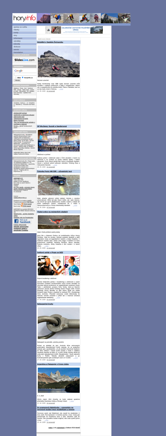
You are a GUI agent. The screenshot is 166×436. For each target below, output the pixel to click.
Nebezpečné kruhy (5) (20, 161)
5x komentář (51, 360)
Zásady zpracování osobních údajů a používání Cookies (21, 228)
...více (61, 89)
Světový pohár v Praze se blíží (50, 252)
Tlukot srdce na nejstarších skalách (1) (24, 161)
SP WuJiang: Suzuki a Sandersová (52, 126)
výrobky (17, 41)
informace (18, 38)
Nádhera (16, 88)
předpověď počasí (20, 113)
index (50, 428)
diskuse (17, 47)
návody (17, 44)
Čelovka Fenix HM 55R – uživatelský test (54, 171)
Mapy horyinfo (19, 120)
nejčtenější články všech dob (22, 152)
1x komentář (51, 248)
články (16, 30)
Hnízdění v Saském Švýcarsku (50, 42)
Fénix (22, 88)
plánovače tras (19, 117)
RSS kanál (27, 204)
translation (18, 52)
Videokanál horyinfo (21, 119)
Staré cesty (25, 89)
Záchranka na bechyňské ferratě (23, 139)
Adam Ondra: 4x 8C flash (21, 140)
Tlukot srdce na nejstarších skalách (52, 212)
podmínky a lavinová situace (24, 115)
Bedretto (18, 104)
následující (61, 428)
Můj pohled (22, 91)
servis (16, 50)
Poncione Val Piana (28, 104)
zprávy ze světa (20, 27)
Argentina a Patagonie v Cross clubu (53, 364)
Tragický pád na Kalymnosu (22, 137)
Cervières (32, 103)
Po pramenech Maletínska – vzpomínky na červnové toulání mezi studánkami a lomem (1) (24, 165)
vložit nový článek (44, 39)
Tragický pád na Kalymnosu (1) (21, 170)
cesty (16, 33)
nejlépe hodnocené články (21, 154)
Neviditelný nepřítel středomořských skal (23, 135)
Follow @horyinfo (20, 225)
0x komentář (51, 91)
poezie (19, 89)
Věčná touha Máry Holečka (21, 148)
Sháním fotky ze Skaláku (26, 146)
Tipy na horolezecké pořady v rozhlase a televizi (24, 123)
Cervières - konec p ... (20, 103)
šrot (25, 88)
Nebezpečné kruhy (19, 134)
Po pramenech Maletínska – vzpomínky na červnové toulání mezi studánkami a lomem (24, 144)
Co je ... (16, 126)
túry (15, 35)
